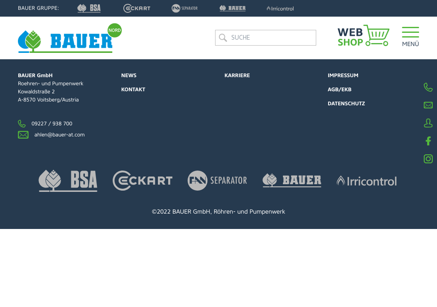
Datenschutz (346, 103)
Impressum (343, 75)
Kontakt (133, 89)
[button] (410, 40)
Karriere (237, 75)
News (129, 75)
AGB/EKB (340, 89)
